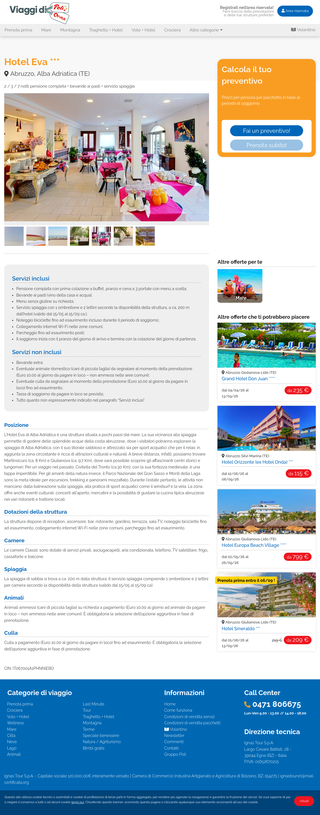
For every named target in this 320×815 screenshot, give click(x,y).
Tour (87, 710)
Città (11, 735)
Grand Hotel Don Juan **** (248, 378)
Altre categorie (206, 30)
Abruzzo (249, 372)
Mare (46, 30)
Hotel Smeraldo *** (241, 628)
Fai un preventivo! (266, 130)
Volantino (303, 29)
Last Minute (94, 704)
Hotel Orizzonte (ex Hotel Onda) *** (257, 462)
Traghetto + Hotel (106, 30)
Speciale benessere (101, 735)
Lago (11, 748)
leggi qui (77, 802)
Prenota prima (18, 30)
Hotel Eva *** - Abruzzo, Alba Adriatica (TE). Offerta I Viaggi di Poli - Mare (40, 13)
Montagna (70, 30)
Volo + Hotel (143, 30)
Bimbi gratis (94, 748)
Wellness (15, 722)
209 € (297, 639)
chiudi (304, 801)
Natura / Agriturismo (102, 741)
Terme (89, 729)
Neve (12, 741)
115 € (299, 473)
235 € (298, 389)
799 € (298, 556)
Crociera (172, 30)
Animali (14, 754)
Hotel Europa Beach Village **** (254, 545)
